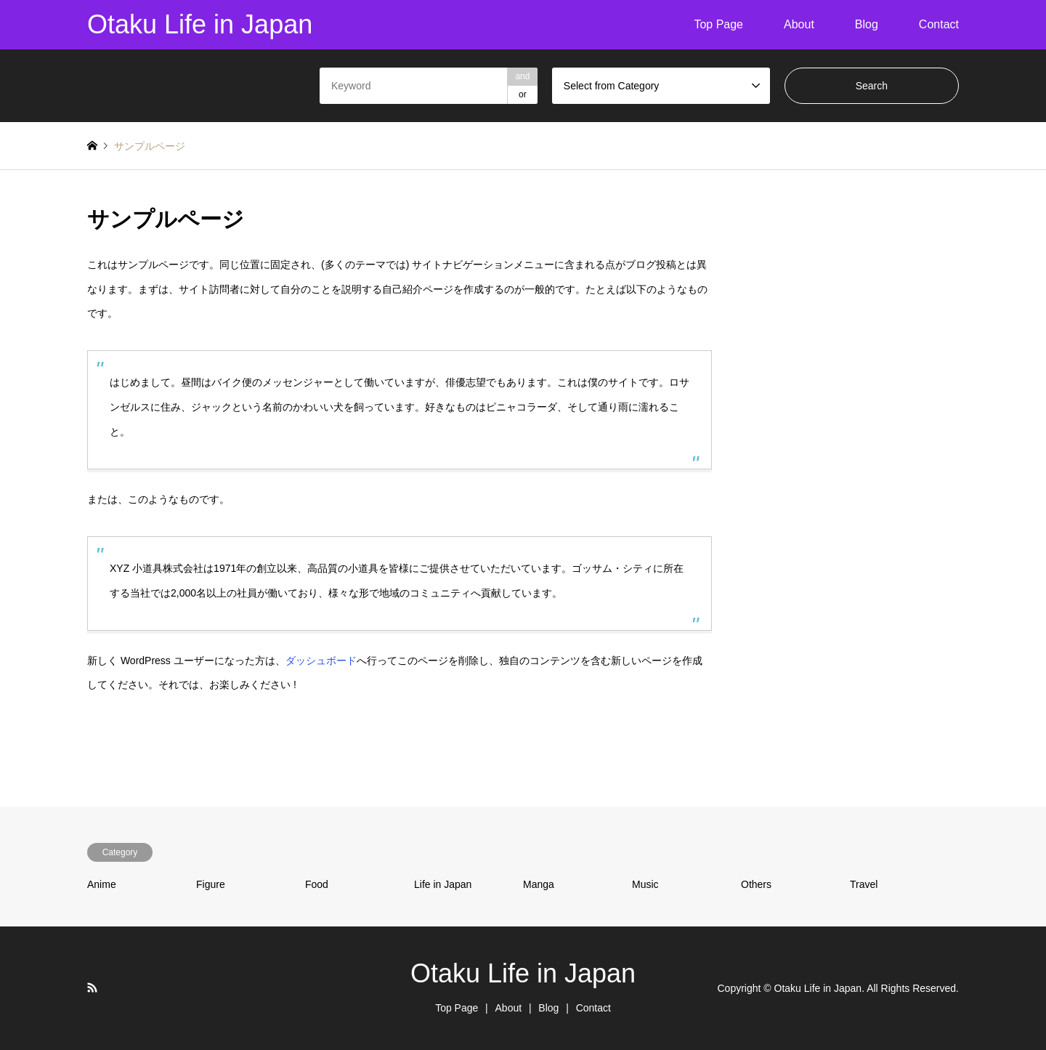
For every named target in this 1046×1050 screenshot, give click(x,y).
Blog (866, 24)
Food (316, 884)
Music (645, 884)
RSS (92, 987)
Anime (101, 884)
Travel (863, 884)
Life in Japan (442, 884)
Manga (538, 884)
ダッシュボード (321, 660)
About (799, 24)
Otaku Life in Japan (523, 973)
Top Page (718, 24)
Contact (939, 24)
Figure (210, 884)
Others (756, 884)
